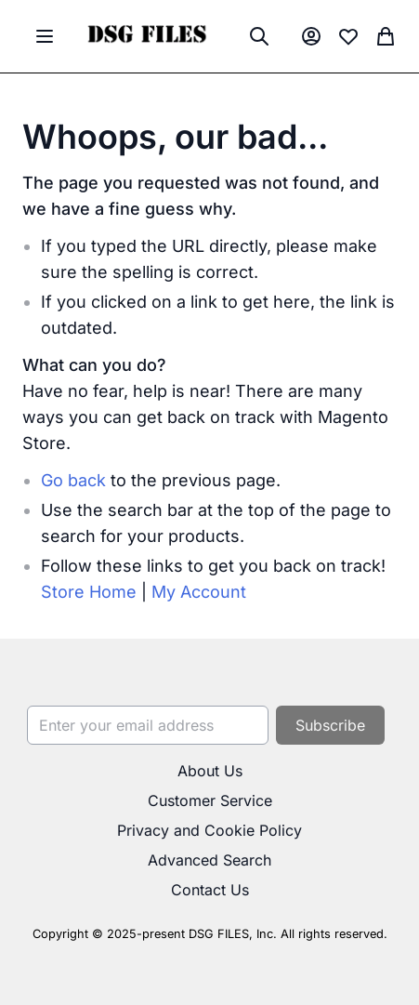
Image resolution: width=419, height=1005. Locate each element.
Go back (73, 480)
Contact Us (210, 889)
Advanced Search (209, 860)
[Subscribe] (330, 725)
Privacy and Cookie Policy (209, 830)
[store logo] (146, 36)
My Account (198, 592)
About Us (209, 770)
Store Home (89, 592)
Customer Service (210, 800)
